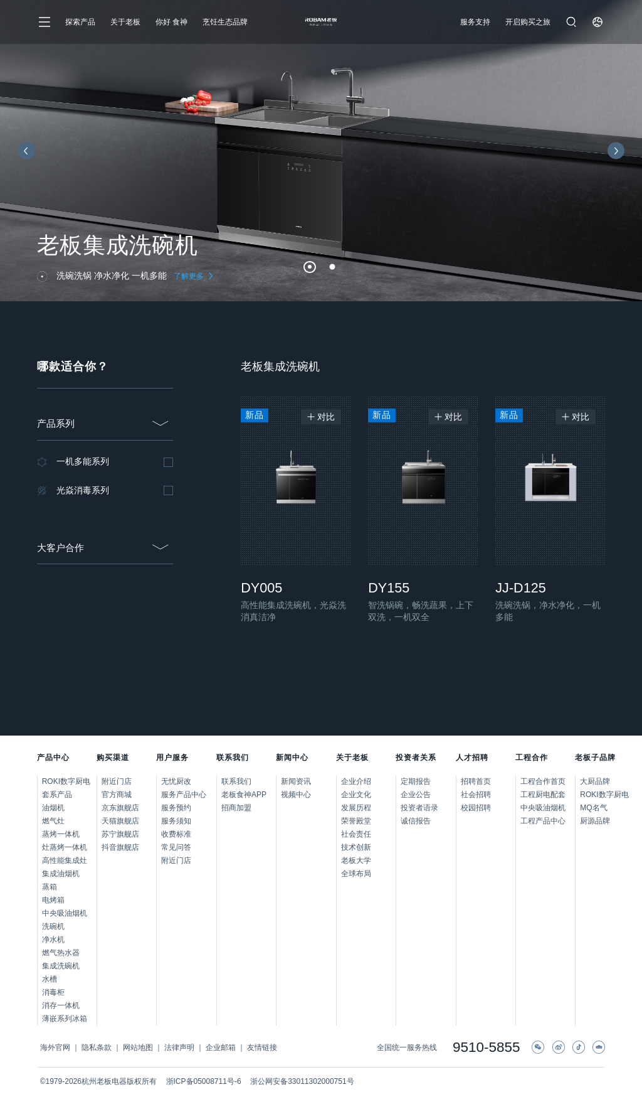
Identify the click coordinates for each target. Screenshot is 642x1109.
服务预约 (176, 807)
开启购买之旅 (527, 22)
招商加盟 (236, 807)
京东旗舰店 (120, 807)
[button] (309, 267)
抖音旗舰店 (120, 847)
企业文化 (356, 794)
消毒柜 (53, 992)
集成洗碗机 (61, 966)
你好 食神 (171, 22)
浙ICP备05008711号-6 (203, 1081)
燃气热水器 (61, 952)
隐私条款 (97, 1047)
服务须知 (176, 821)
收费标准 (176, 834)
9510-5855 (486, 1048)
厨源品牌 (592, 821)
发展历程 (356, 807)
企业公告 (416, 794)
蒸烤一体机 (61, 834)
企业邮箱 (221, 1047)
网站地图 (138, 1047)
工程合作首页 (543, 781)
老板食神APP (243, 794)
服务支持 (475, 22)
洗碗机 (53, 926)
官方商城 (117, 794)
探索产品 (80, 22)
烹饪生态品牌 (225, 22)
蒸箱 (49, 886)
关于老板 (125, 22)
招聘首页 (476, 781)
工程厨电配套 (543, 794)
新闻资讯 (296, 781)
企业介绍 (356, 781)
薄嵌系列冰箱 (64, 1018)
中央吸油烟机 (64, 913)
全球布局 (356, 873)
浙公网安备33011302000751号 (302, 1081)
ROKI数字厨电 (66, 781)
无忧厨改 (176, 781)
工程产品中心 (543, 821)
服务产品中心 (183, 794)
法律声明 (179, 1047)
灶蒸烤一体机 (64, 847)
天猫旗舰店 (120, 821)
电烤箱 (53, 900)
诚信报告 (416, 821)
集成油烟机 (61, 873)
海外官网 (55, 1047)
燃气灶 (53, 821)
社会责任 (356, 834)
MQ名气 (592, 807)
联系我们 (236, 781)
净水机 (53, 939)
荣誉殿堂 (356, 821)
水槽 (49, 979)
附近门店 (117, 781)
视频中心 (296, 794)
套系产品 (57, 794)
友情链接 (262, 1047)
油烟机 (53, 807)
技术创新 (356, 847)
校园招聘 (476, 807)
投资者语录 (419, 807)
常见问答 (176, 847)
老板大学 (356, 860)
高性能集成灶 (64, 860)
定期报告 (416, 781)
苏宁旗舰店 (120, 834)
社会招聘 (476, 794)
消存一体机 (61, 1005)
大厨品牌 (592, 781)
